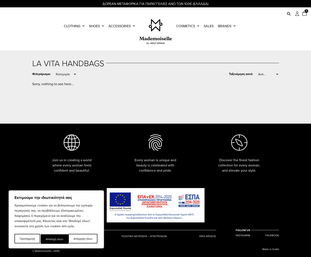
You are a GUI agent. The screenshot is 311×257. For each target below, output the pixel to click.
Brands (227, 25)
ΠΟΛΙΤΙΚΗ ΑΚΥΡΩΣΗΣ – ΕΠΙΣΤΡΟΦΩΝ (144, 235)
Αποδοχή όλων (84, 239)
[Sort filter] (268, 74)
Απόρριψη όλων (55, 239)
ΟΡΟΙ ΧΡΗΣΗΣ (207, 235)
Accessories (121, 25)
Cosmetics (187, 25)
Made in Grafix (270, 249)
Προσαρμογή (26, 239)
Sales (209, 25)
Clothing (74, 25)
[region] (56, 220)
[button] (288, 14)
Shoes (96, 25)
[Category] (66, 74)
